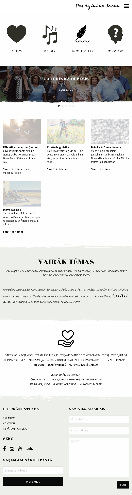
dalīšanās (34, 296)
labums (14, 296)
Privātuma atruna (15, 428)
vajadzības (9, 289)
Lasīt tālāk (66, 90)
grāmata (113, 289)
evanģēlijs (89, 289)
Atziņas (16, 51)
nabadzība (53, 302)
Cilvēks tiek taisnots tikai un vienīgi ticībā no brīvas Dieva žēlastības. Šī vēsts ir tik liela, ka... (22, 141)
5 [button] (73, 106)
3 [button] (66, 106)
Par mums (9, 418)
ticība (18, 173)
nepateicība (23, 289)
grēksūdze (75, 296)
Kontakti (9, 423)
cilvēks (94, 296)
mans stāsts (75, 289)
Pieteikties (33, 481)
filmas (123, 289)
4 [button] (70, 106)
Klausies (49, 51)
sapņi (42, 302)
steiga (54, 289)
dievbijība (52, 296)
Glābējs (63, 289)
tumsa (24, 296)
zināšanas (105, 296)
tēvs (43, 296)
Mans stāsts (115, 51)
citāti (27, 169)
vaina (6, 296)
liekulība (101, 289)
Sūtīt (123, 484)
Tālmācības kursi (82, 51)
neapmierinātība (40, 289)
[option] (66, 85)
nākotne (74, 302)
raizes (85, 296)
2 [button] (62, 106)
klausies (10, 302)
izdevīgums (24, 302)
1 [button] (59, 106)
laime (35, 302)
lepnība (64, 302)
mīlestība (8, 173)
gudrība (63, 296)
